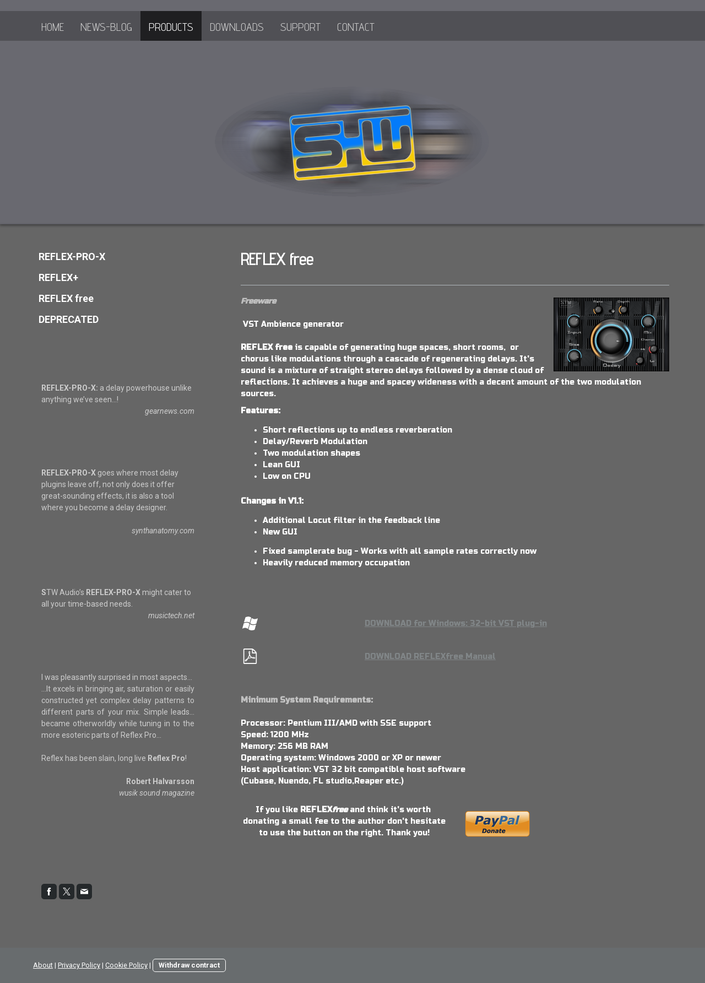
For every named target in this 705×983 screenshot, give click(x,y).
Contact (356, 27)
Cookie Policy (126, 965)
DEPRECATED (69, 319)
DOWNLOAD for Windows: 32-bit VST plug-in (456, 623)
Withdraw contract (189, 965)
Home (52, 27)
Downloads (237, 27)
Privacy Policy (79, 965)
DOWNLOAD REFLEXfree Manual (430, 656)
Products (171, 27)
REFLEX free (66, 298)
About (43, 965)
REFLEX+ (58, 277)
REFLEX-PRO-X (72, 256)
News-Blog (106, 27)
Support (300, 27)
